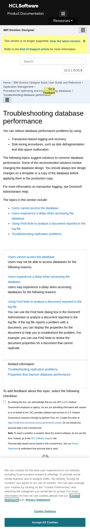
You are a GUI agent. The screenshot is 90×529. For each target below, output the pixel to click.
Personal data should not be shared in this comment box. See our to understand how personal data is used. (43, 446)
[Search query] (53, 61)
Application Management (18, 86)
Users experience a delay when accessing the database (39, 279)
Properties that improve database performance (39, 374)
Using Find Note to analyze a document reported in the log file (45, 304)
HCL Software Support (42, 438)
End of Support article (34, 49)
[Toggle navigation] (63, 13)
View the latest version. (65, 41)
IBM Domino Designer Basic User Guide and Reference (47, 82)
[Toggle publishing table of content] (7, 100)
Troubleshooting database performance (27, 95)
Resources (61, 21)
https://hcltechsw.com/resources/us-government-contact (35, 423)
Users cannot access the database (35, 208)
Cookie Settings (45, 513)
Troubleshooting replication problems (37, 234)
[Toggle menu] (83, 30)
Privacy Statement (37, 502)
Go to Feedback (49, 90)
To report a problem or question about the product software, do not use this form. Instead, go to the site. (47, 436)
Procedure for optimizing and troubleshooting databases (37, 90)
